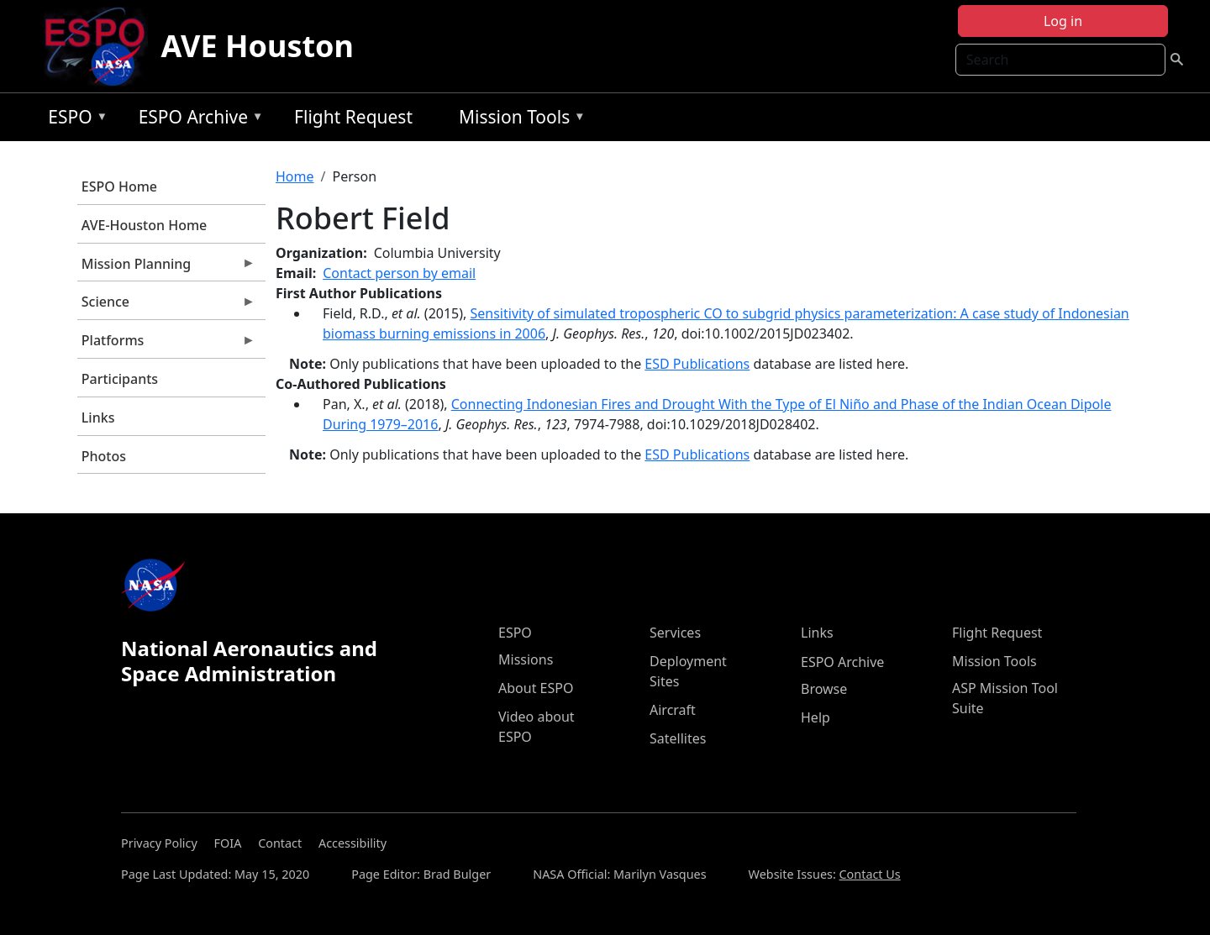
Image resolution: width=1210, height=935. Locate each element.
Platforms (166, 344)
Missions (525, 659)
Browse (824, 689)
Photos (104, 456)
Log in (1063, 21)
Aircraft (673, 710)
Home (295, 176)
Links (98, 417)
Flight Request (353, 117)
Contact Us (870, 874)
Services (675, 632)
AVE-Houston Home (144, 225)
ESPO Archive (197, 119)
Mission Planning (166, 268)
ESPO (73, 119)
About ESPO (535, 688)
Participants (120, 379)
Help (815, 717)
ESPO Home (119, 186)
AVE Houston (257, 45)
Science (166, 305)
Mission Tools (518, 119)
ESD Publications (697, 364)
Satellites (678, 738)
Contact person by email (399, 273)
